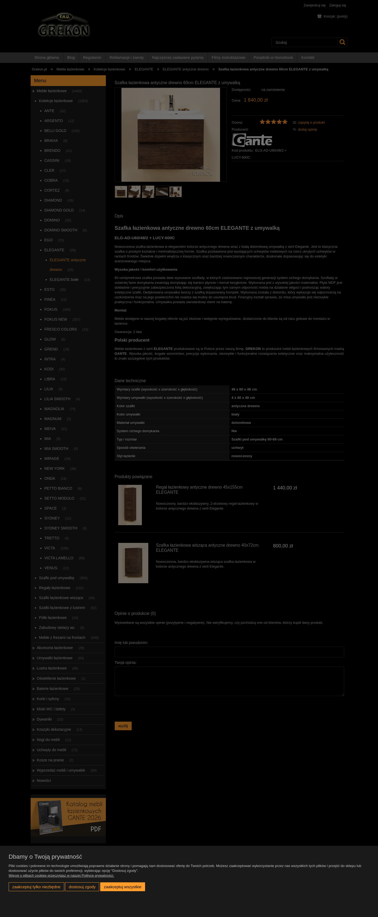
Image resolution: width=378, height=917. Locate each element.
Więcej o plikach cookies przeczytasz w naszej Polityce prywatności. (61, 875)
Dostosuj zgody (82, 886)
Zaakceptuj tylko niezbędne (36, 886)
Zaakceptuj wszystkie (122, 886)
